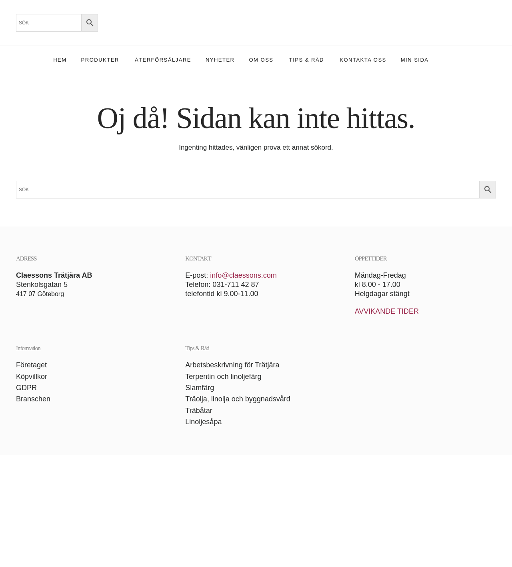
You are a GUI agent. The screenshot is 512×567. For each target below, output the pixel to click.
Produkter (100, 60)
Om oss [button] (261, 60)
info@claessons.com (243, 275)
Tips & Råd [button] (306, 60)
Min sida (415, 60)
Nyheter (220, 60)
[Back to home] (256, 23)
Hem (59, 60)
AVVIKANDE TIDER (387, 311)
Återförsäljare (163, 60)
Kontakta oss (363, 60)
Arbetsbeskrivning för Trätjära (232, 365)
